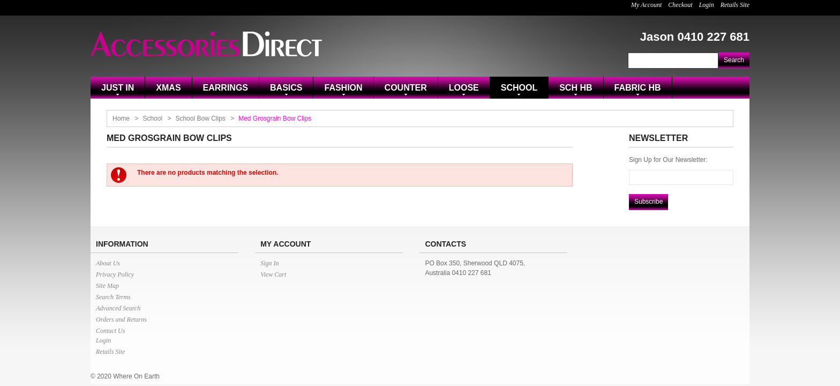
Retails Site (735, 5)
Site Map (107, 286)
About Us (108, 263)
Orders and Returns (121, 319)
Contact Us (110, 331)
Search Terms (113, 297)
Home (121, 118)
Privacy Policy (115, 274)
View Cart (273, 274)
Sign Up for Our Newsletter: (668, 160)
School (152, 118)
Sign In (269, 263)
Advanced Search (118, 308)
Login (706, 5)
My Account (646, 5)
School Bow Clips (200, 118)
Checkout (680, 5)
